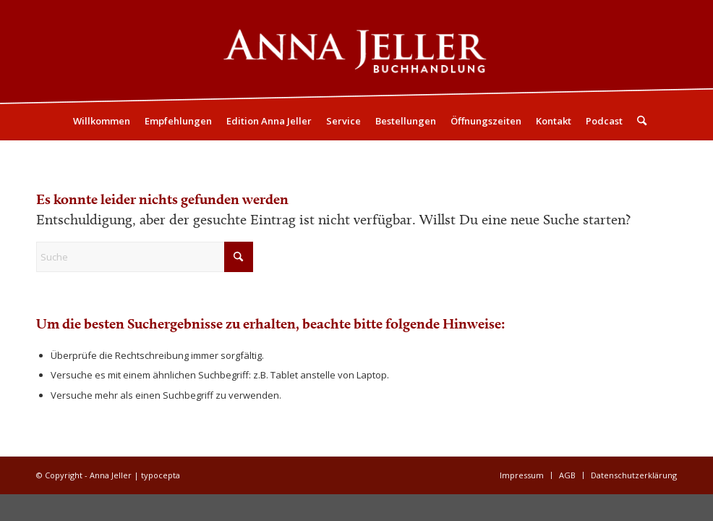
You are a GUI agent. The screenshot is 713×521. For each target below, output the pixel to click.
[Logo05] (357, 51)
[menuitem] (101, 121)
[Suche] (638, 121)
